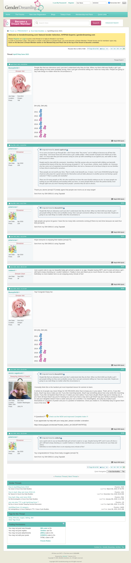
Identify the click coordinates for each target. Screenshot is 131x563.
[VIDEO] (43, 535)
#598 (122, 433)
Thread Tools (118, 60)
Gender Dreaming (109, 547)
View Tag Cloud (14, 520)
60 (124, 49)
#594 (122, 236)
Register (71, 3)
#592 (122, 145)
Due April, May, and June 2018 (20, 497)
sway (10, 518)
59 (121, 49)
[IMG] (42, 533)
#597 (122, 369)
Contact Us (98, 547)
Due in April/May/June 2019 (19, 487)
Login (24, 39)
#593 (122, 203)
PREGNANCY (22, 31)
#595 (122, 267)
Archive (118, 547)
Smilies (43, 531)
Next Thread (73, 476)
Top (123, 471)
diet (32, 518)
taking (27, 518)
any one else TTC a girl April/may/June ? (24, 502)
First (102, 49)
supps (22, 518)
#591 (122, 64)
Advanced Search (112, 23)
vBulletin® (65, 556)
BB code (43, 528)
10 (111, 49)
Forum (12, 31)
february (16, 518)
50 (114, 49)
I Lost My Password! (59, 3)
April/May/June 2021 (21, 54)
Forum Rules (45, 541)
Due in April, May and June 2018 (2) (22, 492)
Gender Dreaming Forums (24, 6)
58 (117, 49)
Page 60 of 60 (93, 49)
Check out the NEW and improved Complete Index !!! (68, 417)
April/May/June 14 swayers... (19, 507)
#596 (122, 288)
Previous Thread (61, 476)
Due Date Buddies (38, 31)
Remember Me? (114, 3)
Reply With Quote (118, 141)
